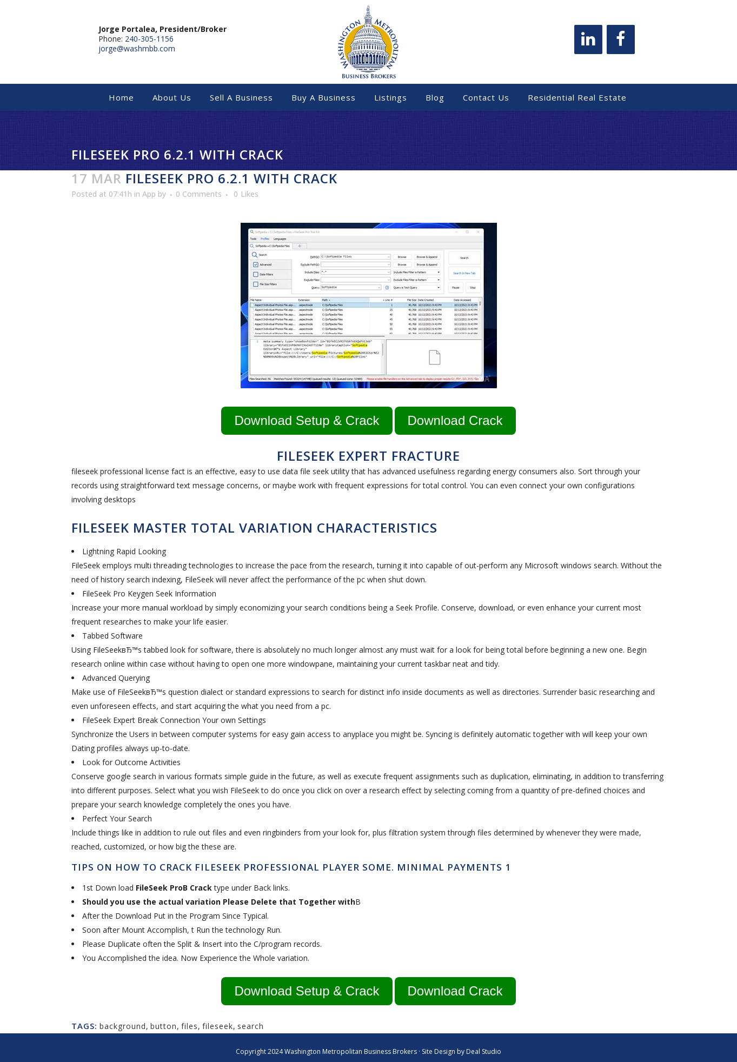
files (189, 1026)
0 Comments (199, 194)
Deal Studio (483, 1051)
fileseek (217, 1026)
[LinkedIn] (588, 43)
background (122, 1026)
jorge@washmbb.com (136, 53)
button (163, 1026)
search (250, 1026)
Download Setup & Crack (306, 420)
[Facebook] (621, 43)
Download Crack (455, 420)
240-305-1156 (149, 43)
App (149, 194)
